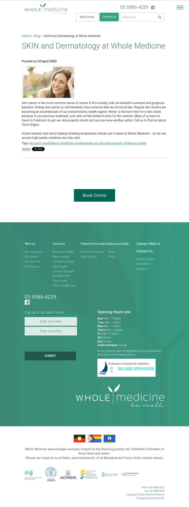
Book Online (87, 16)
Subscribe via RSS (26, 149)
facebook (153, 7)
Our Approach (34, 253)
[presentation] (51, 344)
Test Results (89, 258)
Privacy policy (145, 260)
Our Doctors (33, 263)
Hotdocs (142, 270)
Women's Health (40, 143)
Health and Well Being (99, 143)
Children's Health (63, 263)
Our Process (33, 268)
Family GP (120, 143)
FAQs (111, 258)
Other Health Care (64, 287)
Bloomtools (157, 499)
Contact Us (109, 16)
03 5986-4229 (134, 7)
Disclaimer (143, 265)
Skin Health (76, 143)
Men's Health (60, 143)
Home (26, 36)
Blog (37, 36)
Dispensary (60, 282)
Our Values (32, 258)
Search (159, 17)
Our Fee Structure (92, 253)
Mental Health (136, 143)
